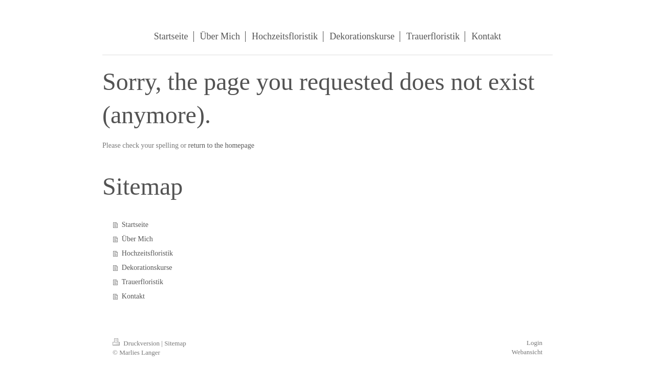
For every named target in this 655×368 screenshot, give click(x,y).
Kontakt (133, 296)
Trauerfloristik (142, 282)
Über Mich (137, 239)
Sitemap (175, 343)
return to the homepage (221, 145)
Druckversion (137, 343)
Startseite (135, 224)
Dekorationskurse (147, 267)
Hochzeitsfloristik (147, 253)
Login (534, 343)
